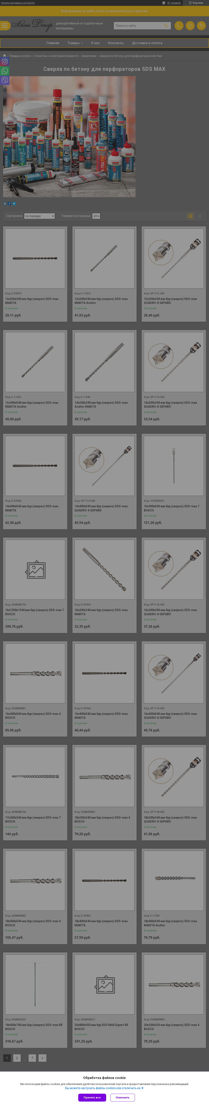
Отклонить (123, 1097)
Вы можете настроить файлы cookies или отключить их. (103, 1088)
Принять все (92, 1097)
